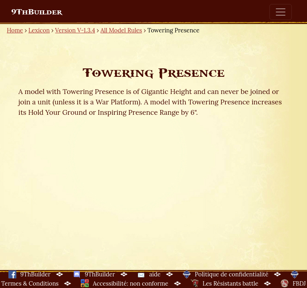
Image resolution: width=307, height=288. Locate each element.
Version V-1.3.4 (75, 30)
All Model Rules (121, 30)
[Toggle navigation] (280, 12)
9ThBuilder (36, 12)
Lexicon (39, 30)
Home (15, 30)
